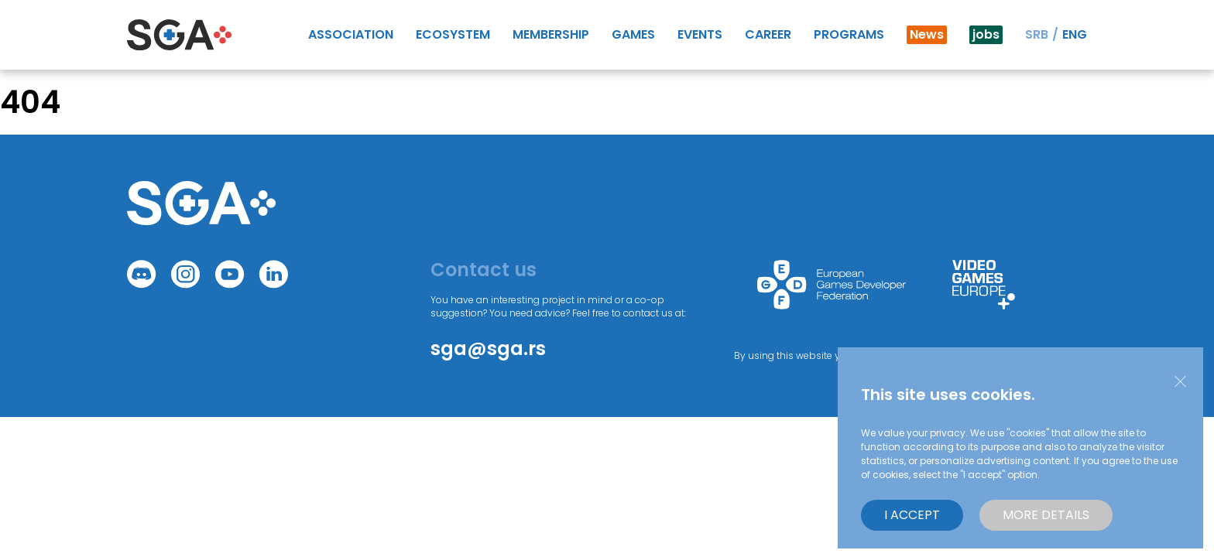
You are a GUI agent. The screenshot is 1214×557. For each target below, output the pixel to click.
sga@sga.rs (488, 348)
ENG (1074, 34)
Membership (551, 34)
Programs (849, 34)
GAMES (633, 34)
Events (699, 34)
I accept (912, 515)
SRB (1036, 34)
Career (768, 34)
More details (1046, 515)
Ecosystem (453, 34)
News (927, 34)
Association (350, 34)
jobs (986, 34)
